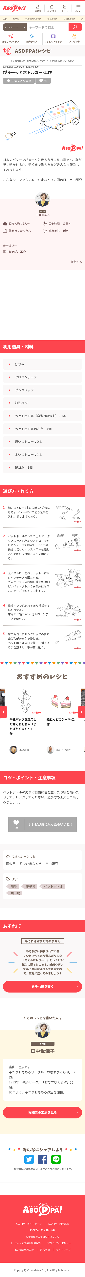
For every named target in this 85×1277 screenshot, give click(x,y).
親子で (30, 886)
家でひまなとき (30, 863)
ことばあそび (69, 18)
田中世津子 (42, 1050)
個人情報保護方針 (24, 1249)
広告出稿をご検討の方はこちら (42, 1236)
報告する (76, 262)
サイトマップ (63, 1249)
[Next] (81, 712)
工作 (5, 18)
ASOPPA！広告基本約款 (42, 1230)
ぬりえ (16, 18)
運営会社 (45, 1249)
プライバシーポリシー (59, 1243)
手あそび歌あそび (33, 18)
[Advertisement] (42, 306)
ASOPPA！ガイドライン (29, 1224)
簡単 (14, 886)
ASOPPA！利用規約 (49, 60)
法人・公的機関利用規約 (27, 1243)
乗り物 (15, 893)
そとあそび (52, 18)
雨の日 (10, 863)
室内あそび (10, 251)
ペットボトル (53, 886)
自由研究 (51, 863)
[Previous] (3, 712)
